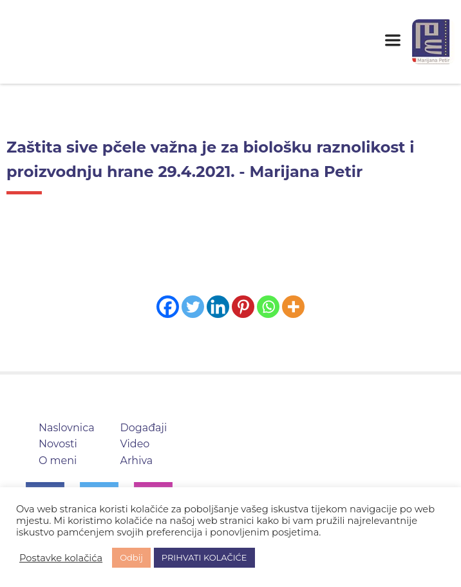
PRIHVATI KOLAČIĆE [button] (204, 557)
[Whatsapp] (268, 306)
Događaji (143, 428)
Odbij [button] (131, 557)
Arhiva (136, 460)
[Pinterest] (243, 306)
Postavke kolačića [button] (60, 558)
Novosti (58, 444)
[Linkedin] (218, 306)
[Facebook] (167, 306)
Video (135, 444)
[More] (293, 306)
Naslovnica (67, 428)
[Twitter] (193, 306)
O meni (58, 460)
